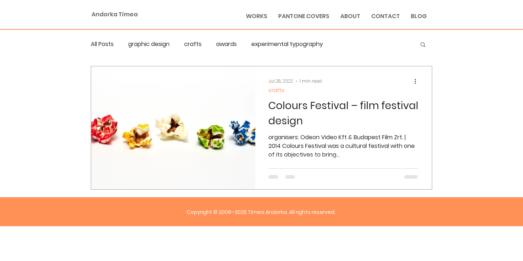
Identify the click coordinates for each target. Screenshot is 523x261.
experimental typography (287, 44)
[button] (422, 45)
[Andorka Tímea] (138, 14)
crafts (193, 44)
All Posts (102, 44)
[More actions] (417, 81)
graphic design (149, 44)
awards (226, 44)
